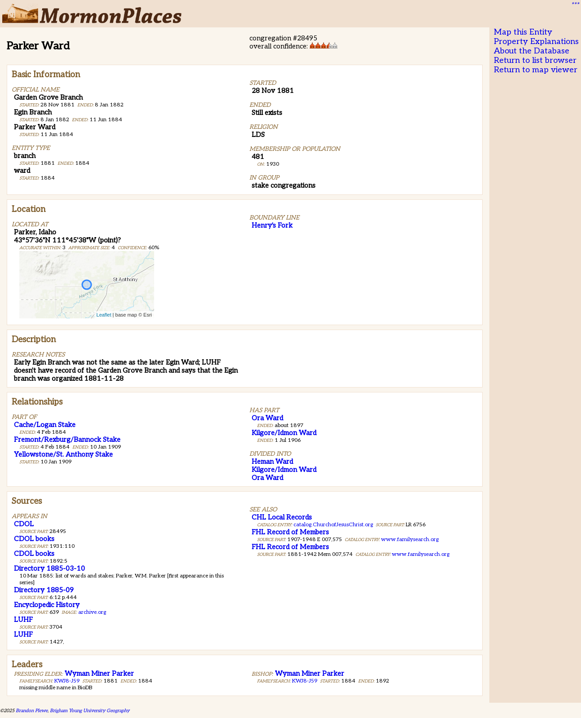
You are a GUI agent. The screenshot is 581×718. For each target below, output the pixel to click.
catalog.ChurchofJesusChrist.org (333, 524)
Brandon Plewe (32, 711)
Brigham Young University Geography (89, 711)
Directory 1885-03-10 (49, 568)
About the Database (531, 51)
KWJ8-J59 (67, 681)
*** (575, 5)
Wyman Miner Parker (99, 674)
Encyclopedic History (47, 605)
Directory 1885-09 (44, 590)
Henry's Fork (272, 225)
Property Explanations (536, 41)
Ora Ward (267, 418)
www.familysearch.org (410, 539)
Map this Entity (523, 32)
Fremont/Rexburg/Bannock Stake (67, 440)
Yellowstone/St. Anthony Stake (63, 454)
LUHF (23, 620)
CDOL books (34, 539)
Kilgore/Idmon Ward (284, 433)
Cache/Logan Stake (44, 425)
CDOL (24, 524)
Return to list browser (535, 60)
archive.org (92, 612)
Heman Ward (272, 462)
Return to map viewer (535, 70)
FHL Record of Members (290, 532)
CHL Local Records (282, 517)
